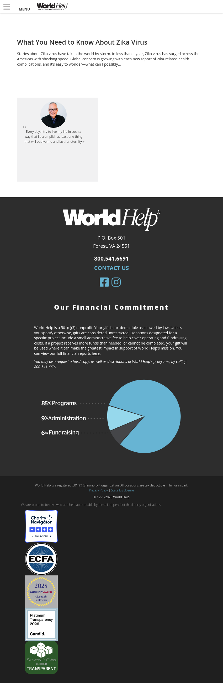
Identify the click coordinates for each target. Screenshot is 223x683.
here (96, 353)
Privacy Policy (98, 490)
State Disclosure (122, 490)
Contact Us (111, 268)
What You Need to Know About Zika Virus (82, 42)
